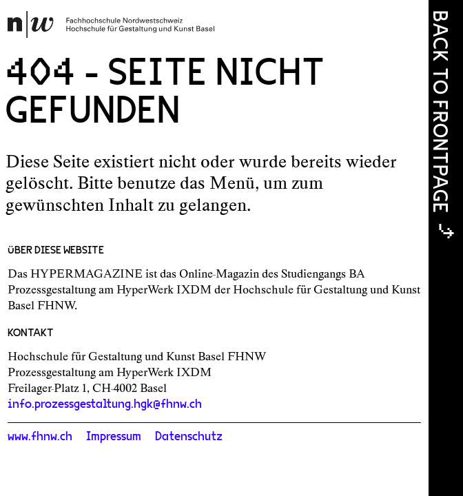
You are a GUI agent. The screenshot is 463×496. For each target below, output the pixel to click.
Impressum (113, 437)
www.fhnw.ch (40, 437)
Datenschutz (189, 437)
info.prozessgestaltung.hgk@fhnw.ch (105, 404)
